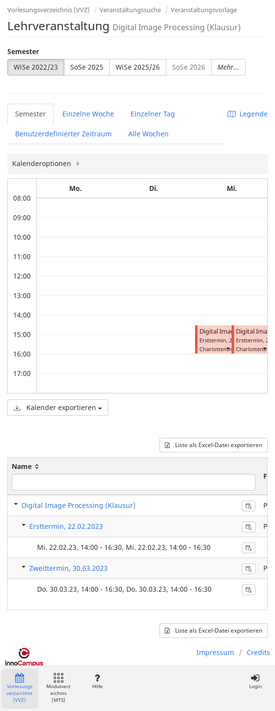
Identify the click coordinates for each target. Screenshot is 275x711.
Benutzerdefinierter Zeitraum (63, 133)
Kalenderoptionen (42, 163)
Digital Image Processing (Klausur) (78, 505)
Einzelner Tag (153, 113)
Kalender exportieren (58, 407)
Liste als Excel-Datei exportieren (213, 445)
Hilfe (97, 682)
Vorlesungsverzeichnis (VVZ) (48, 9)
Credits (258, 652)
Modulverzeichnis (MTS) (58, 688)
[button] (227, 348)
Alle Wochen (148, 133)
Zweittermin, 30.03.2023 (68, 568)
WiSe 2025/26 (138, 67)
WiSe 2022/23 (36, 67)
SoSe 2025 (86, 67)
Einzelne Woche (88, 113)
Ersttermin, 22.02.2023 (66, 526)
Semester (23, 51)
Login (255, 682)
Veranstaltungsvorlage (204, 9)
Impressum (215, 652)
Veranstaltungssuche (130, 9)
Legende (248, 113)
